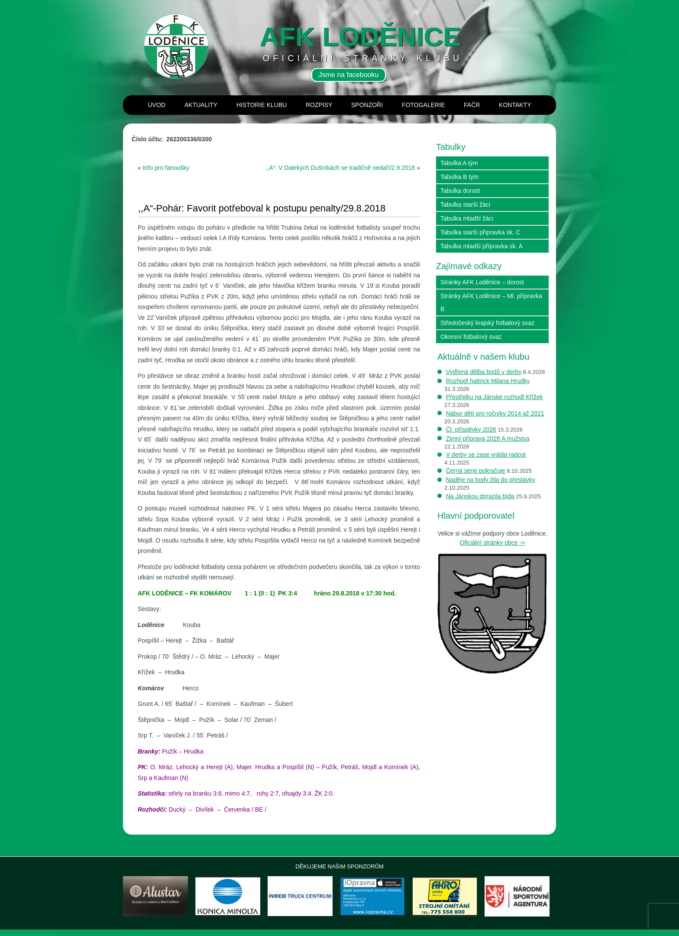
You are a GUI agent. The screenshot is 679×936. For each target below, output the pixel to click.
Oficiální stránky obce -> (492, 542)
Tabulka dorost (460, 190)
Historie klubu (261, 104)
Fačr (472, 104)
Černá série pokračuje (475, 470)
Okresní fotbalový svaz (471, 336)
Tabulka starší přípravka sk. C (480, 232)
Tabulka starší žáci (465, 204)
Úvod (156, 104)
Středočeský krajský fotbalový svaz (487, 322)
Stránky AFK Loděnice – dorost (482, 282)
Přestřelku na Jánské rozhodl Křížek (494, 396)
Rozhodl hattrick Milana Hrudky (488, 380)
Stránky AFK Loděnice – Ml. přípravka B (491, 302)
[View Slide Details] (155, 896)
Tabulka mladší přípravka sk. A (481, 246)
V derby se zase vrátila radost (486, 454)
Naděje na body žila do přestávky (490, 479)
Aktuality (200, 104)
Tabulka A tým (459, 162)
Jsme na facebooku (349, 74)
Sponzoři (367, 104)
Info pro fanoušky (166, 167)
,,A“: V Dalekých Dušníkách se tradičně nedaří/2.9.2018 (340, 167)
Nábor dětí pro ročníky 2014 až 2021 (495, 413)
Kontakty (515, 104)
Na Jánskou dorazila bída (480, 496)
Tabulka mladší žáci (466, 218)
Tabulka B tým (459, 176)
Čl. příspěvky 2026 (471, 429)
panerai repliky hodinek (29, 933)
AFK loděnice (360, 37)
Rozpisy (319, 104)
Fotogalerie (423, 104)
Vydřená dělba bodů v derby (484, 371)
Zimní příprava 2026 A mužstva (488, 438)
